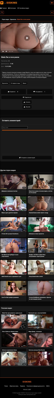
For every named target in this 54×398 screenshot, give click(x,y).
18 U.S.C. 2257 (27, 389)
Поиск (6, 386)
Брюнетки (13, 19)
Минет (24, 83)
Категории (12, 8)
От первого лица (15, 83)
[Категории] (52, 2)
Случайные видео (23, 8)
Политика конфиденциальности (36, 386)
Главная (3, 8)
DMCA (48, 386)
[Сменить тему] (52, 12)
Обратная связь (14, 386)
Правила (22, 386)
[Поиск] (2, 12)
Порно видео (5, 19)
